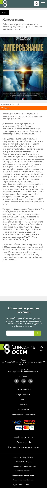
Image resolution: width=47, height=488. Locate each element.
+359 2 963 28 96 (15, 372)
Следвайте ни (23, 377)
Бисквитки (23, 410)
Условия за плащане (23, 462)
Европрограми (24, 390)
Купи (6, 108)
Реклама (23, 405)
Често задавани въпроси (23, 415)
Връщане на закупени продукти (23, 447)
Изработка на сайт (23, 484)
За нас (23, 400)
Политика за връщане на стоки (23, 466)
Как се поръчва (23, 442)
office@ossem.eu (31, 372)
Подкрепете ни (23, 395)
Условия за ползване (23, 437)
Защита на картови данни (23, 480)
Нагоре (41, 350)
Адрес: (23, 360)
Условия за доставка (23, 471)
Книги (4, 13)
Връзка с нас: (24, 370)
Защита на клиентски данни (23, 475)
